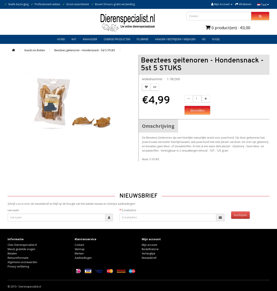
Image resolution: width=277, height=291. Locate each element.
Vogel (216, 39)
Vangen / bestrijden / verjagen (175, 39)
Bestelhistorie (150, 249)
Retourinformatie (18, 258)
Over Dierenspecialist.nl (22, 245)
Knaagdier (90, 39)
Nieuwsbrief (149, 258)
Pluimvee (142, 39)
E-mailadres (129, 210)
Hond (61, 39)
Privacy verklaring (18, 266)
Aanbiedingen (83, 258)
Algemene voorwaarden (22, 262)
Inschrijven (240, 215)
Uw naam (13, 210)
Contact (79, 245)
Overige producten (117, 39)
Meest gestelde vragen (21, 249)
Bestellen (197, 110)
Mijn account (149, 245)
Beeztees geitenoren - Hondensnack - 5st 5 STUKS (84, 50)
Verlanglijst (148, 253)
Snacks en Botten (34, 50)
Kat (74, 39)
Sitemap (80, 249)
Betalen (12, 253)
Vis (203, 39)
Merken (79, 253)
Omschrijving (158, 126)
